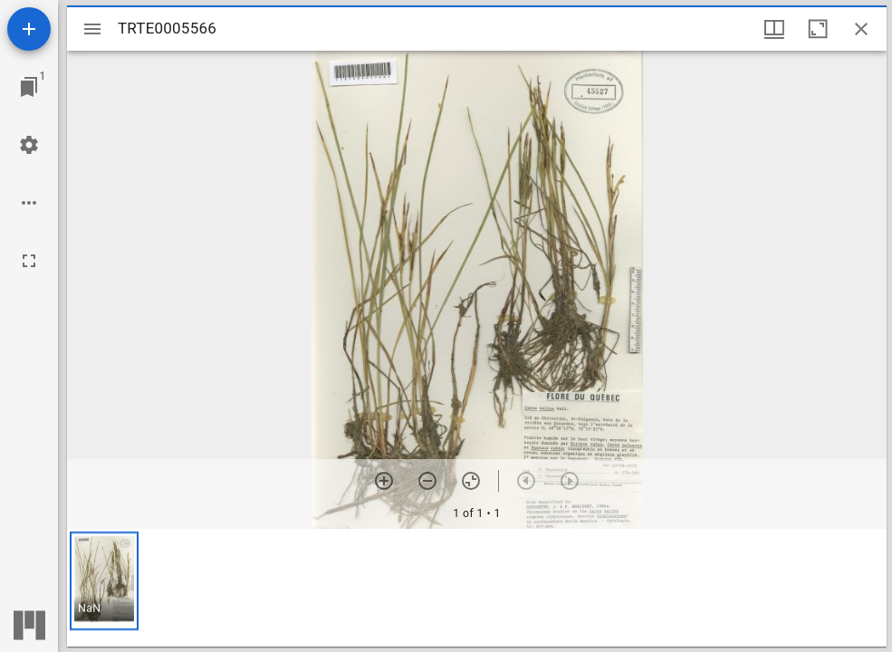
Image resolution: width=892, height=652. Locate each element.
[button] (104, 581)
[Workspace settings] (29, 145)
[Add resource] (29, 29)
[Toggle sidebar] (92, 29)
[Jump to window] (29, 87)
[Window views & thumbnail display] (774, 29)
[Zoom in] (384, 481)
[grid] (477, 588)
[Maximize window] (817, 29)
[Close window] (861, 29)
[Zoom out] (427, 481)
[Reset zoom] (471, 481)
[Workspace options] (29, 203)
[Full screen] (29, 261)
